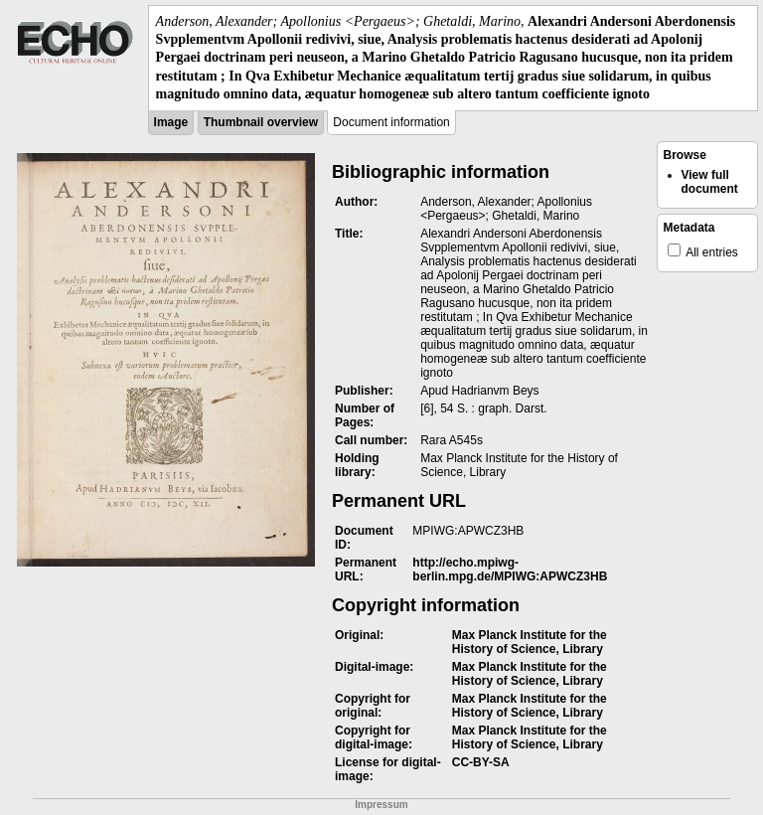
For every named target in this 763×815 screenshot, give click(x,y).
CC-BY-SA (481, 762)
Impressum (381, 804)
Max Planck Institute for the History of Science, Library (529, 642)
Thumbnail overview (261, 122)
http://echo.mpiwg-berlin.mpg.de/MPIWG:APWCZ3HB (509, 569)
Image (171, 122)
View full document (710, 182)
